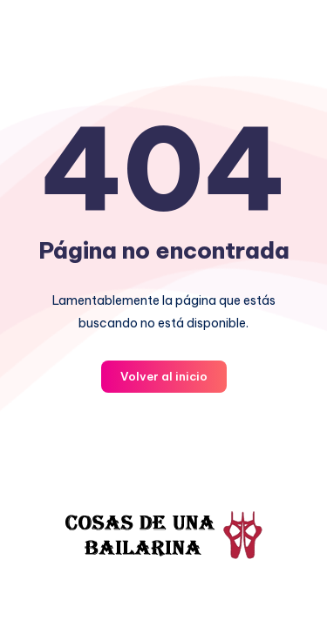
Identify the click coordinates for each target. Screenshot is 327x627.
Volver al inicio (164, 376)
